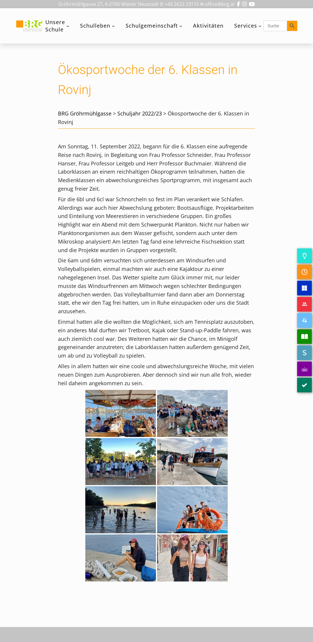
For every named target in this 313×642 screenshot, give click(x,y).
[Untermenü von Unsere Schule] (67, 26)
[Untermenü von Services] (260, 26)
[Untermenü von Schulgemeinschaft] (180, 26)
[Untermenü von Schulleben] (113, 26)
